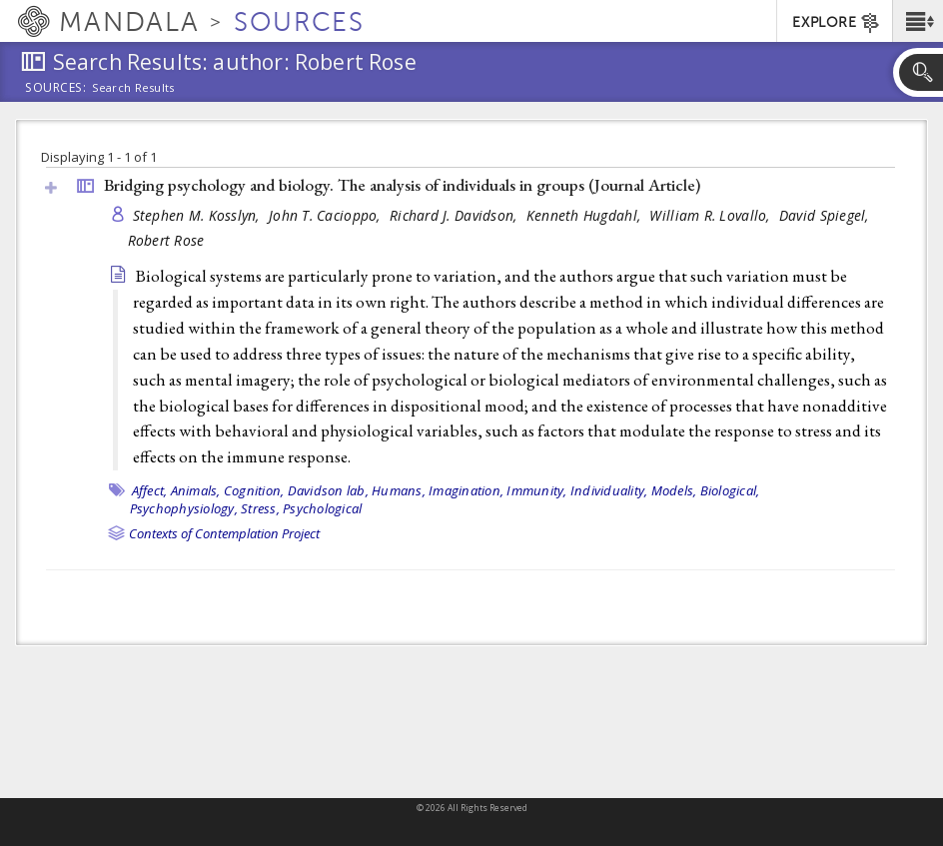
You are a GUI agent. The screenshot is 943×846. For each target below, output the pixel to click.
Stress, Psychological (301, 508)
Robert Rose (166, 240)
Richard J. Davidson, (455, 215)
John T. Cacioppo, (327, 215)
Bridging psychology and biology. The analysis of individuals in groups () (402, 185)
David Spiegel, (826, 215)
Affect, (150, 490)
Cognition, (254, 490)
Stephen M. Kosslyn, (199, 215)
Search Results (133, 88)
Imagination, (466, 490)
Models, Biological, (705, 490)
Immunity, (536, 490)
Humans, (399, 490)
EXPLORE (836, 23)
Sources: (56, 89)
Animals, (196, 490)
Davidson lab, (328, 490)
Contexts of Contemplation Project (224, 533)
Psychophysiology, (184, 508)
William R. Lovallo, (711, 215)
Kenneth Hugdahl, (585, 215)
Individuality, (609, 490)
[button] (917, 21)
